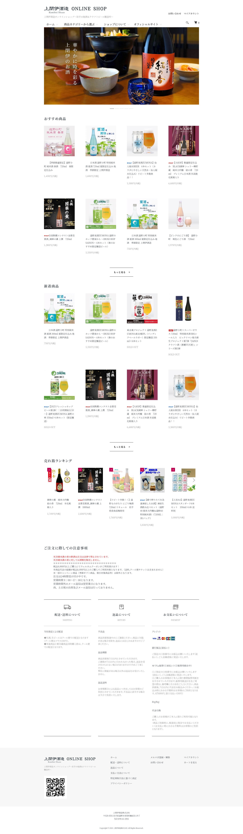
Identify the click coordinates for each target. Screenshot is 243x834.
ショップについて (115, 24)
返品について (117, 767)
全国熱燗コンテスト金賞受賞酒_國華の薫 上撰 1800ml (90, 503)
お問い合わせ (175, 13)
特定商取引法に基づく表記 (123, 778)
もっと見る (120, 272)
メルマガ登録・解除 (160, 757)
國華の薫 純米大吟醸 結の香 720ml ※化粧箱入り (59, 503)
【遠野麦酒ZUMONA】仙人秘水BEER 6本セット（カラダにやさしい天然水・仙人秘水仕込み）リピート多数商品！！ (142, 170)
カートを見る (190, 762)
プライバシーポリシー (121, 783)
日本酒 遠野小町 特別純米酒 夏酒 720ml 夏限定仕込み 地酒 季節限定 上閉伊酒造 (101, 166)
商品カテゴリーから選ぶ (79, 24)
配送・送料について (120, 762)
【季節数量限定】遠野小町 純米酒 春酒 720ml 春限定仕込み (58, 166)
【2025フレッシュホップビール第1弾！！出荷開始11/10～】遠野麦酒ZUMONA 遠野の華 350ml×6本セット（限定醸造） (59, 414)
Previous (49, 480)
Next (193, 480)
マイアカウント (191, 13)
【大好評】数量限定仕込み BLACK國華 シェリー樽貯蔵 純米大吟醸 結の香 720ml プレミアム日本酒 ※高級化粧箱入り (183, 170)
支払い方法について (120, 772)
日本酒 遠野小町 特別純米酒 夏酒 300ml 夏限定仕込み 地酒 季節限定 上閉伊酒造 (142, 239)
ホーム (50, 24)
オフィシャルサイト (146, 24)
